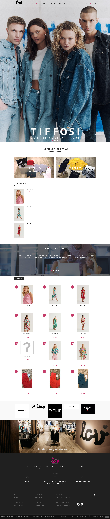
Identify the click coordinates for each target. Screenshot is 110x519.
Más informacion (60, 516)
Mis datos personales (62, 502)
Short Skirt (83, 333)
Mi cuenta (59, 492)
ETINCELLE (27, 356)
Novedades (19, 279)
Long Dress (29, 189)
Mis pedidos (59, 494)
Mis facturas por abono (63, 497)
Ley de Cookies (39, 505)
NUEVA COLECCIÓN (19, 505)
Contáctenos (39, 494)
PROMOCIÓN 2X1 (18, 502)
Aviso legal (38, 497)
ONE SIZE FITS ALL (27, 390)
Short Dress (27, 333)
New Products (21, 183)
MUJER (15, 494)
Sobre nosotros (40, 502)
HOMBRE (16, 497)
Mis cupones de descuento (64, 505)
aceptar (106, 517)
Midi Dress (29, 206)
